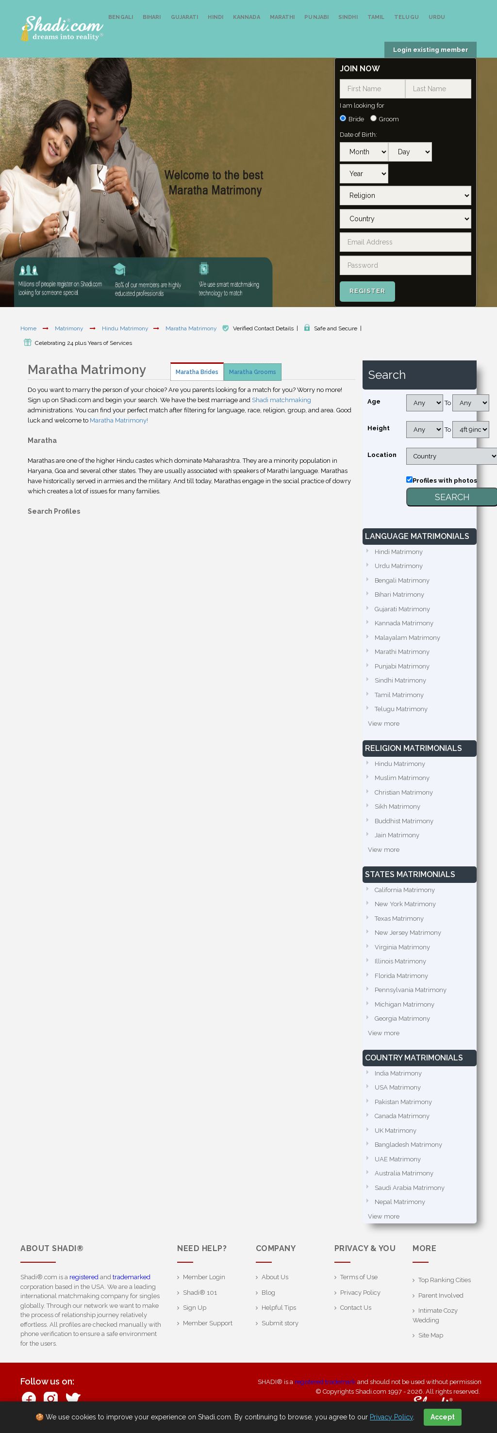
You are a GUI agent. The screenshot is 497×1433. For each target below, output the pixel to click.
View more (383, 723)
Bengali (120, 17)
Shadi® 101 (200, 1292)
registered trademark (325, 1381)
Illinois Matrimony (400, 961)
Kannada (246, 17)
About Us (275, 1277)
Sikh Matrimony (397, 806)
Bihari (152, 17)
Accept (443, 1417)
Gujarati (185, 17)
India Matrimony (398, 1073)
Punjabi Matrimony (402, 666)
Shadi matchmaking (281, 400)
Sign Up (194, 1307)
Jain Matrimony (397, 835)
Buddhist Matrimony (404, 821)
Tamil (376, 17)
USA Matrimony (398, 1087)
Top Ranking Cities (444, 1280)
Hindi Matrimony (399, 551)
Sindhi (348, 17)
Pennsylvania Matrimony (411, 989)
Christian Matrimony (404, 792)
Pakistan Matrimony (403, 1102)
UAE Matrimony (398, 1159)
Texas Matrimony (399, 918)
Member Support (207, 1323)
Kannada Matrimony (404, 623)
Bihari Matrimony (400, 594)
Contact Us (355, 1307)
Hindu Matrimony (125, 328)
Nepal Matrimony (400, 1201)
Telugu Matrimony (401, 709)
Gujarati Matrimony (402, 609)
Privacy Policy (360, 1292)
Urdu (437, 17)
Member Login (204, 1277)
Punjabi (316, 17)
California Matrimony (405, 890)
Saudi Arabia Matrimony (410, 1187)
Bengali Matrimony (402, 580)
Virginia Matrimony (402, 947)
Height (378, 428)
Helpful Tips (279, 1307)
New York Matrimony (405, 904)
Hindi (215, 17)
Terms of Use (359, 1277)
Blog (268, 1292)
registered (84, 1277)
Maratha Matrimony (192, 328)
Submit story (280, 1323)
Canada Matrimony (402, 1116)
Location (382, 454)
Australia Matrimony (404, 1173)
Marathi (282, 17)
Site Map (430, 1335)
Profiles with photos (445, 480)
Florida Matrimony (401, 975)
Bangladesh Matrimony (409, 1144)
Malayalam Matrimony (407, 637)
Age (374, 401)
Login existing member (430, 49)
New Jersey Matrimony (408, 932)
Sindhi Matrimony (400, 680)
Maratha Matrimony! (119, 420)
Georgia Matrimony (402, 1018)
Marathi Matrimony (402, 651)
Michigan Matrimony (404, 1004)
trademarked (131, 1277)
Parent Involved (441, 1295)
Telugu (406, 17)
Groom (389, 119)
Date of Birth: (358, 134)
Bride (356, 119)
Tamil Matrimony (399, 695)
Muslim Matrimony (402, 778)
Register (367, 290)
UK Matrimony (395, 1130)
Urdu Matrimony (399, 566)
